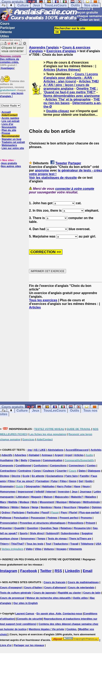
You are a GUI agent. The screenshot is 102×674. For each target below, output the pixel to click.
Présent (90, 522)
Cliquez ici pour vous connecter (12, 49)
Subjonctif (52, 533)
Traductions (60, 543)
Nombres (46, 507)
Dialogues (94, 470)
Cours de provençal (12, 597)
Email (87, 571)
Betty (24, 460)
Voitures (49, 548)
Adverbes (20, 455)
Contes (91, 465)
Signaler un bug (11, 139)
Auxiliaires (6, 460)
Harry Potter (64, 486)
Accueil (6, 112)
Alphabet (34, 455)
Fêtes (63, 481)
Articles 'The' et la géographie (68, 99)
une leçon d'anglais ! (11, 95)
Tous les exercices (43, 300)
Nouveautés (9, 127)
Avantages (7, 68)
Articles (49, 69)
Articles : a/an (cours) (59, 81)
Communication (52, 460)
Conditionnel (23, 465)
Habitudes (48, 486)
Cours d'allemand (55, 587)
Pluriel (73, 512)
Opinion (96, 507)
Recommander (11, 136)
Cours (4, 23)
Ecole (26, 475)
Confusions (41, 465)
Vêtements (75, 548)
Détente (6, 32)
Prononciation (8, 522)
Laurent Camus (24, 613)
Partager (74, 163)
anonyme (42, 170)
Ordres (5, 512)
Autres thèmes (68, 69)
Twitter (46, 571)
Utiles (4, 36)
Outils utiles (80, 597)
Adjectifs (6, 455)
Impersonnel (25, 491)
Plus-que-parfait (89, 512)
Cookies (71, 629)
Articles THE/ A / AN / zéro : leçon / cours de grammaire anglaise (71, 85)
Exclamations (54, 475)
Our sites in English (25, 603)
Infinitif (39, 491)
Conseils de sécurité (29, 618)
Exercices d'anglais (61, 51)
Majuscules (62, 496)
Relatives (66, 528)
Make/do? (77, 496)
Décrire (15, 475)
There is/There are (80, 538)
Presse (6, 133)
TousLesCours (55, 5)
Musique (61, 501)
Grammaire (7, 486)
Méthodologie (91, 501)
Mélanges (75, 501)
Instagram (8, 571)
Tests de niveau (57, 538)
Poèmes (52, 517)
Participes (18, 512)
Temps (41, 538)
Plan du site (9, 130)
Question (32, 528)
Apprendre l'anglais (44, 47)
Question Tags (49, 528)
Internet (51, 491)
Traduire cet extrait (13, 142)
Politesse (5, 517)
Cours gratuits (12, 407)
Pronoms (86, 517)
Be (17, 460)
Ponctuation (21, 517)
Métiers (4, 507)
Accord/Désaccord (77, 449)
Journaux (86, 491)
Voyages (61, 548)
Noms (57, 507)
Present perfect (69, 517)
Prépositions (76, 522)
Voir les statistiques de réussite (53, 177)
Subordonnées (70, 533)
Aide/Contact (9, 115)
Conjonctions (58, 465)
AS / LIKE (40, 449)
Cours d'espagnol (11, 587)
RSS (58, 571)
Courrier (62, 470)
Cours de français (55, 582)
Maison (48, 496)
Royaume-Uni (82, 528)
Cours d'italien (33, 587)
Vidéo (29, 548)
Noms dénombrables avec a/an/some (71, 95)
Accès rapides (10, 118)
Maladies (90, 496)
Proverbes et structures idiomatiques (43, 522)
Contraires (24, 470)
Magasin (36, 496)
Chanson (35, 460)
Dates (82, 470)
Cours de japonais (44, 592)
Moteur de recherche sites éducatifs (48, 597)
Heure (86, 486)
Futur (54, 481)
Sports (24, 533)
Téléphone (87, 543)
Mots (34, 501)
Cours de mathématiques (83, 582)
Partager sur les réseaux (29, 645)
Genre (73, 481)
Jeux (36, 5)
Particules (33, 512)
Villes (38, 548)
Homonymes (8, 491)
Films (11, 481)
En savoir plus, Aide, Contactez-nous (59, 613)
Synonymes (27, 538)
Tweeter (61, 163)
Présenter (6, 528)
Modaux (24, 501)
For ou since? (25, 481)
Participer (7, 27)
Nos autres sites (11, 166)
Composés (6, 465)
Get (81, 481)
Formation (42, 481)
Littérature (22, 496)
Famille (84, 475)
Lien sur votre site (13, 148)
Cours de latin (92, 592)
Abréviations (56, 449)
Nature (25, 507)
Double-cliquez (57, 111)
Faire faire (71, 475)
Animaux (47, 455)
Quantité (19, 528)
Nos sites (91, 5)
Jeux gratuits (9, 163)
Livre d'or (7, 124)
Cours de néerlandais (81, 587)
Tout (48, 543)
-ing (29, 449)
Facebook (28, 571)
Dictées (4, 475)
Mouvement (47, 501)
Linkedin (72, 571)
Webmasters (9, 145)
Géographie (32, 486)
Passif (45, 512)
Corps (37, 470)
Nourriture (69, 507)
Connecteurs (77, 465)
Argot (68, 455)
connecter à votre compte (74, 188)
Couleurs (48, 470)
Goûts (89, 481)
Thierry (4, 543)
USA (98, 543)
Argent (59, 455)
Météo (15, 507)
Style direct (37, 533)
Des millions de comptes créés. (10, 59)
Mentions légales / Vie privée (46, 629)
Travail (74, 543)
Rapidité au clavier (69, 592)
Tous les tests (35, 543)
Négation (84, 507)
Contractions (8, 470)
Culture (23, 5)
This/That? (17, 543)
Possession (38, 517)
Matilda (12, 501)
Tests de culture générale (15, 592)
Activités (96, 449)
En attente (38, 475)
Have (77, 486)
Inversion (64, 491)
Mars (3, 501)
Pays (64, 512)
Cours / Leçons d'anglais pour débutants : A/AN (70, 75)
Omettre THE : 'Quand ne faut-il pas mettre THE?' (70, 90)
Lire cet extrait (10, 121)
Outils (75, 5)
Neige (34, 507)
